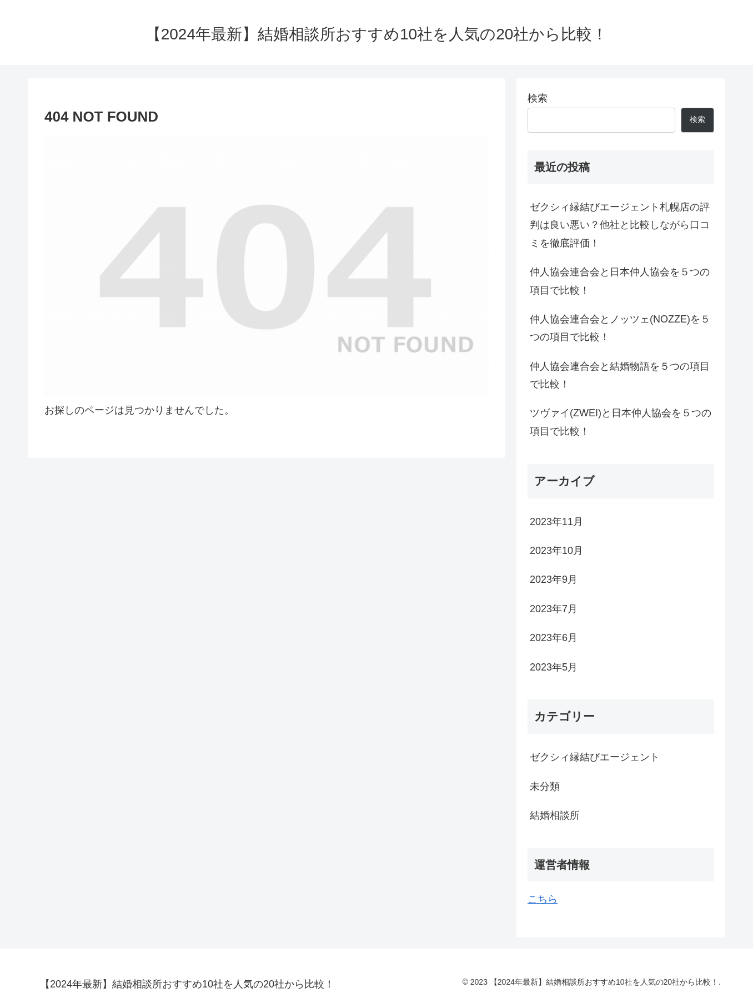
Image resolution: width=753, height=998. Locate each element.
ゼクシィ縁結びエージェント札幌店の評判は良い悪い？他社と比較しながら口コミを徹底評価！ (620, 225)
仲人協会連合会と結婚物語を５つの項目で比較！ (620, 375)
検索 (538, 98)
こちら (543, 899)
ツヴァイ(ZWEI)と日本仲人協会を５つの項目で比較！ (620, 421)
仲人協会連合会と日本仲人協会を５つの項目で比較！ (620, 280)
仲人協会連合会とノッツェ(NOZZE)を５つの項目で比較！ (620, 328)
